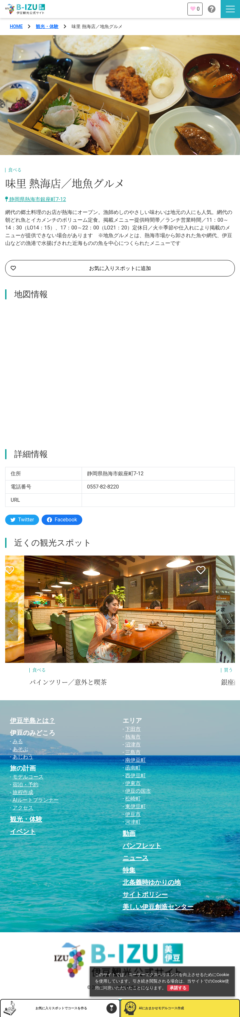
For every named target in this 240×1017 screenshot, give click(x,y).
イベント (23, 831)
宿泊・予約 (25, 784)
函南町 (133, 768)
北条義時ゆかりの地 (152, 882)
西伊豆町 (135, 775)
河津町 (133, 822)
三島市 (133, 752)
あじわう (23, 757)
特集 (129, 870)
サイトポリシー (145, 894)
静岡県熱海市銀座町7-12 (35, 199)
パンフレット (142, 845)
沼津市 (133, 744)
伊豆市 (133, 814)
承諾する (178, 987)
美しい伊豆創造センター (158, 907)
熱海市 (133, 737)
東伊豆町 (135, 806)
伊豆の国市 (138, 791)
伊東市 (133, 783)
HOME (16, 26)
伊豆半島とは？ (32, 720)
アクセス (23, 808)
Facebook (62, 520)
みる (18, 741)
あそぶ (20, 749)
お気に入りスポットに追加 (81, 268)
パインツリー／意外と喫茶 (68, 682)
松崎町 (133, 799)
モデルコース (28, 777)
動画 (129, 833)
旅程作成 (23, 792)
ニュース (135, 858)
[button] (11, 621)
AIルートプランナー (36, 800)
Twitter (22, 520)
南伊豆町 (135, 760)
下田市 (133, 729)
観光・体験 (47, 26)
